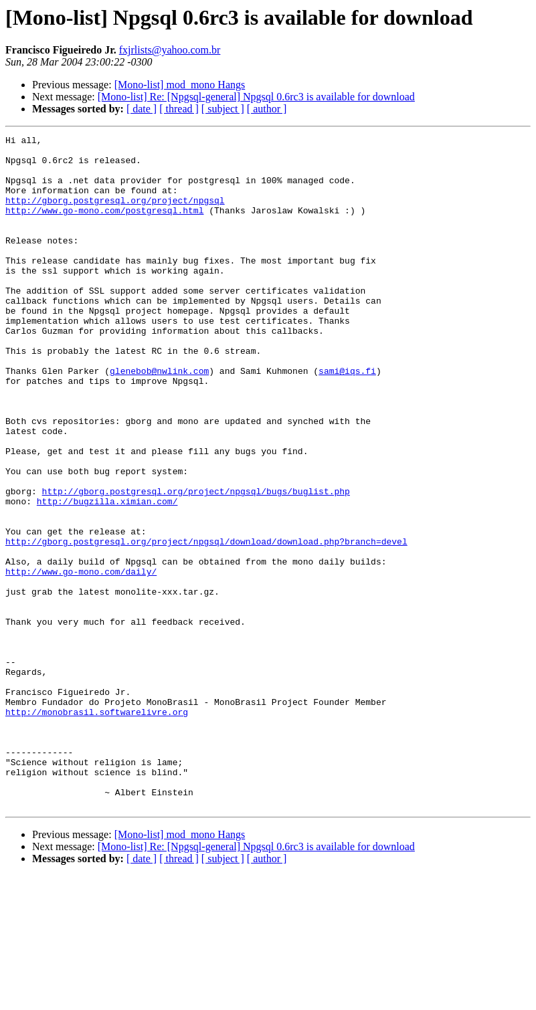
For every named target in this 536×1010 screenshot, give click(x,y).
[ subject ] (222, 108)
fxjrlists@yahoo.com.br (170, 50)
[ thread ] (179, 108)
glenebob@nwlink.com (159, 419)
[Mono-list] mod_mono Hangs (180, 84)
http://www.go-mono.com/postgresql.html (104, 226)
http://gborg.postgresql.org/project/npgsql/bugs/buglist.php (196, 563)
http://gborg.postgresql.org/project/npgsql (115, 214)
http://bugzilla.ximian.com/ (107, 575)
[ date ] (141, 108)
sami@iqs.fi (347, 419)
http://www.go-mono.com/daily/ (81, 659)
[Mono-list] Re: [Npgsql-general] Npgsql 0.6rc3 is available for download (256, 96)
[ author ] (267, 108)
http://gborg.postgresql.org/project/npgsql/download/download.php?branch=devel (206, 623)
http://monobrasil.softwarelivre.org (96, 828)
